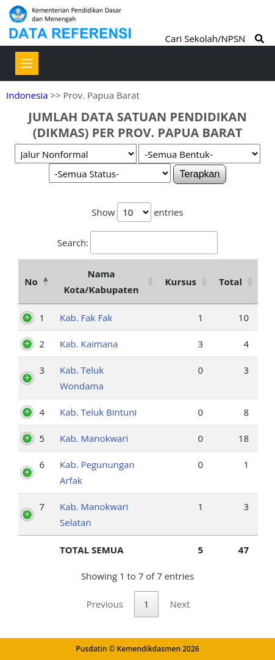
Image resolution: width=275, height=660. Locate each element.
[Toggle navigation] (26, 63)
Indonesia (27, 95)
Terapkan (200, 174)
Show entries (137, 212)
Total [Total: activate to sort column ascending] (230, 281)
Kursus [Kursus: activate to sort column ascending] (180, 281)
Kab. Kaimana (89, 344)
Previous (105, 604)
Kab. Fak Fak (86, 317)
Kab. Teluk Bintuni (98, 412)
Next (180, 604)
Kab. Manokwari (94, 438)
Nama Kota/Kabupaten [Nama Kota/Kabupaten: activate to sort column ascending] (100, 282)
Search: (137, 242)
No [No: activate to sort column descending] (30, 281)
